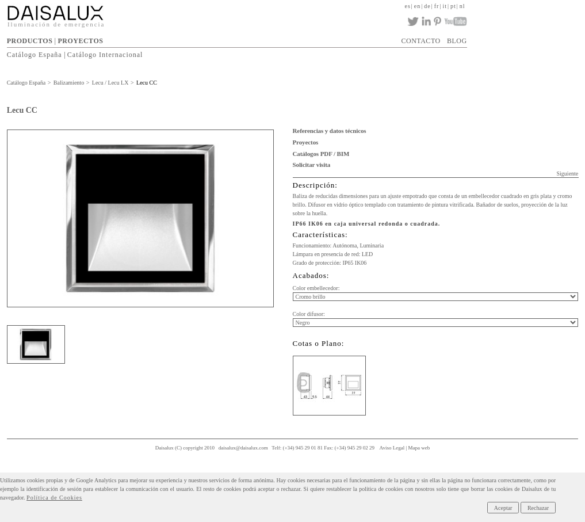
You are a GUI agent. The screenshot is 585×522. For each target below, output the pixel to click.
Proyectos (306, 142)
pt (453, 6)
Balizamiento (68, 82)
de (427, 6)
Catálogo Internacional (105, 55)
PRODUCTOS (30, 41)
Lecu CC (146, 82)
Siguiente (568, 173)
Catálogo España (34, 55)
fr (436, 6)
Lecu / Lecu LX (110, 82)
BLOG (457, 41)
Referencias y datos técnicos (329, 130)
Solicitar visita (312, 164)
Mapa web (419, 448)
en (417, 6)
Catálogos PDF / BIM (321, 153)
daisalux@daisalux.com (243, 448)
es (407, 6)
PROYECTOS (80, 41)
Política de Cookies (54, 497)
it (444, 6)
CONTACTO (421, 41)
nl (462, 6)
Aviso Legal (392, 448)
